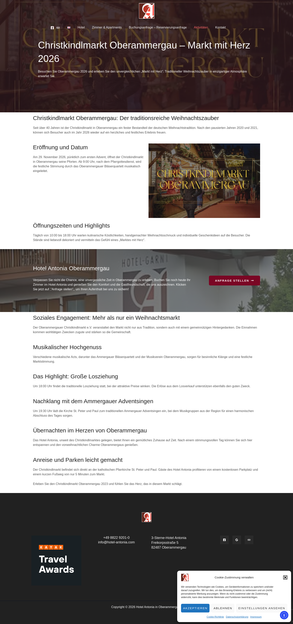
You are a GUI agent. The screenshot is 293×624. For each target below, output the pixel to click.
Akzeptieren (195, 608)
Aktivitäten (199, 27)
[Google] (236, 540)
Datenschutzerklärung (237, 617)
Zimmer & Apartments (107, 27)
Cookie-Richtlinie (215, 617)
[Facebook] (55, 27)
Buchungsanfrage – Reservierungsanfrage (157, 27)
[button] (285, 577)
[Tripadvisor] (61, 27)
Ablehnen (223, 608)
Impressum (256, 617)
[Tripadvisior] (249, 540)
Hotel (82, 27)
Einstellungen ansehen (261, 608)
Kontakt (218, 27)
